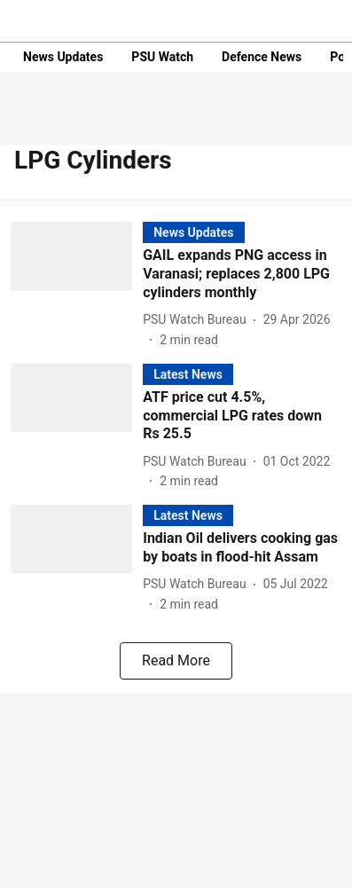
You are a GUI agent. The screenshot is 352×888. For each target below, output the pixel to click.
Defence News (261, 57)
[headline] (242, 274)
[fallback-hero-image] (77, 285)
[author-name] (198, 319)
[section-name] (193, 232)
